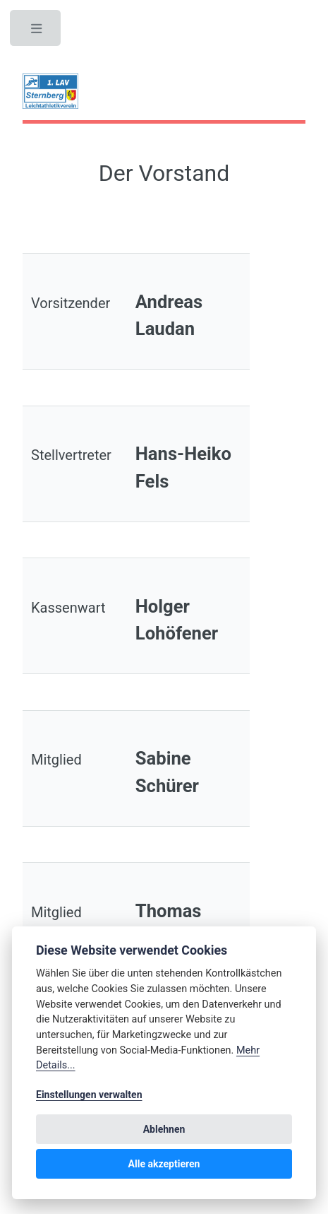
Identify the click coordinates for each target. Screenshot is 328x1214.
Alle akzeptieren (164, 1163)
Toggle (36, 32)
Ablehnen (164, 1129)
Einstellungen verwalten (89, 1094)
